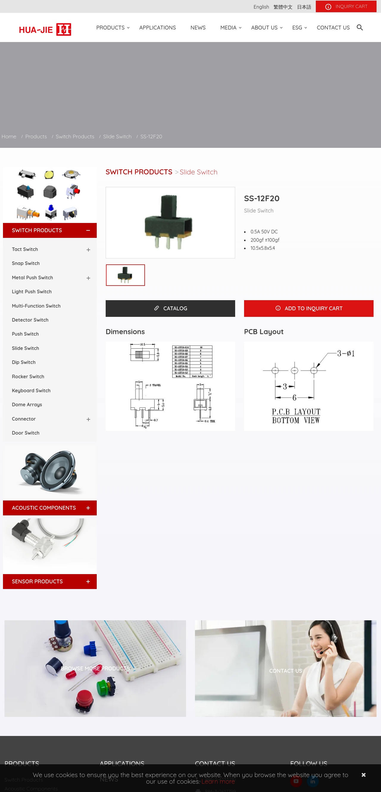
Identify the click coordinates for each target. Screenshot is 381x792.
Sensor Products (37, 581)
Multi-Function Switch (36, 306)
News (198, 27)
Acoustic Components (44, 507)
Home (8, 136)
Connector (24, 419)
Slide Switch (117, 136)
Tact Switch (25, 249)
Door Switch (26, 433)
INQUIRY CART (346, 6)
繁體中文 (283, 7)
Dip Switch (24, 362)
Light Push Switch (32, 292)
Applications (157, 27)
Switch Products (75, 136)
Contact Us (333, 27)
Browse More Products (95, 668)
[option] (170, 222)
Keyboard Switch (31, 390)
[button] (82, 230)
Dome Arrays (27, 404)
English (261, 7)
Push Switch (25, 334)
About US (264, 27)
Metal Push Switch (32, 277)
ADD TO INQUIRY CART (309, 308)
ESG (297, 27)
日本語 (304, 7)
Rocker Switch (28, 376)
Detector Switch (30, 320)
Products (110, 27)
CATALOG (170, 308)
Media (228, 27)
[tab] (50, 230)
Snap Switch (26, 263)
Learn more (218, 781)
